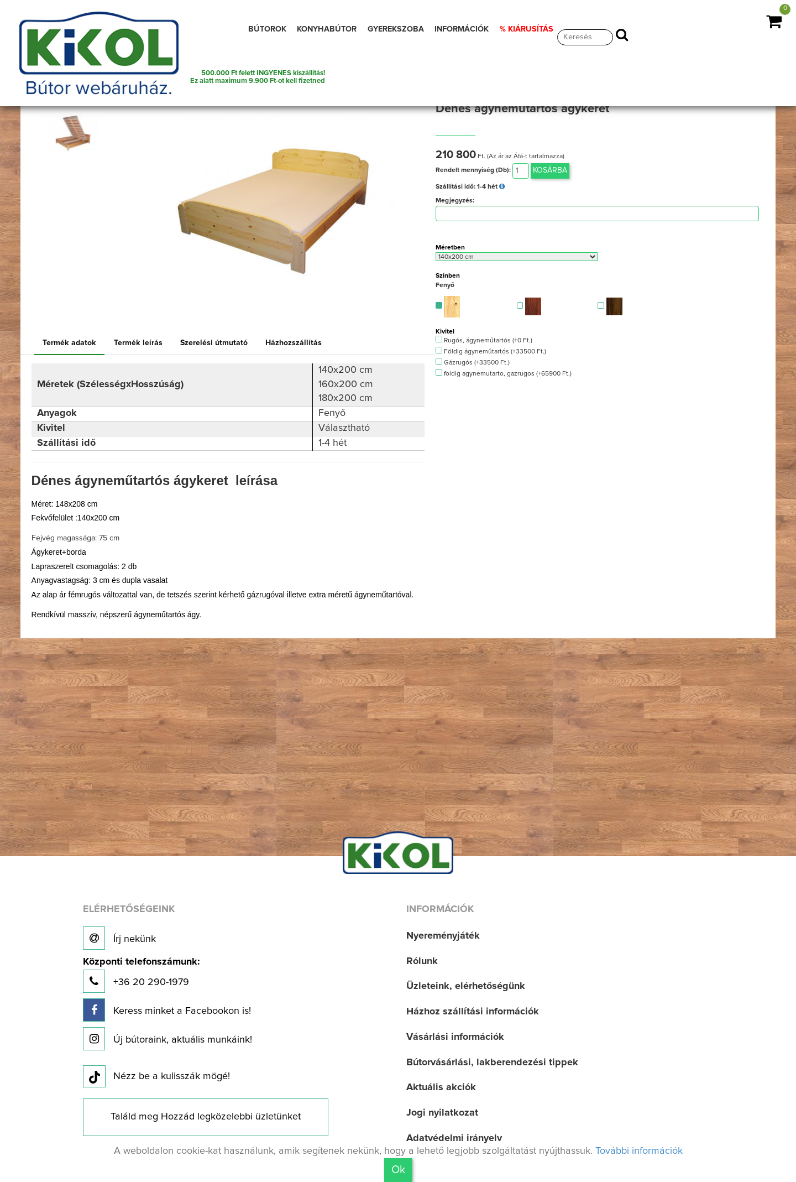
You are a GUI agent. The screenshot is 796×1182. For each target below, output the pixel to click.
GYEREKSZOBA (396, 29)
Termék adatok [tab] (69, 343)
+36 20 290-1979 (141, 975)
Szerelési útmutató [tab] (214, 343)
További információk (639, 1151)
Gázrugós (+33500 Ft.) (473, 362)
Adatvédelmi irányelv (454, 1138)
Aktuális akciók (441, 1087)
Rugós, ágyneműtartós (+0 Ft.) (484, 340)
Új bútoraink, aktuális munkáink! (167, 1038)
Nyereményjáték (443, 936)
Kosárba (550, 170)
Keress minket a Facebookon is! (167, 1010)
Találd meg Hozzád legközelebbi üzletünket (206, 1117)
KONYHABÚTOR (327, 29)
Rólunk (422, 961)
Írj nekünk (119, 938)
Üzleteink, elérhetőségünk (465, 986)
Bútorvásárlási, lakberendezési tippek (492, 1063)
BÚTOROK (267, 29)
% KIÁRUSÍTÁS (526, 29)
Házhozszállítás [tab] (293, 343)
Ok (398, 1169)
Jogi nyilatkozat (442, 1113)
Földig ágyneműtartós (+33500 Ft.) (491, 351)
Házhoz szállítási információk (472, 1012)
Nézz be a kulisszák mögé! (156, 1077)
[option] (76, 133)
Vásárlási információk (455, 1037)
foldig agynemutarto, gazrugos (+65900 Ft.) (504, 373)
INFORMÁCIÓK (461, 29)
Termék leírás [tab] (138, 343)
